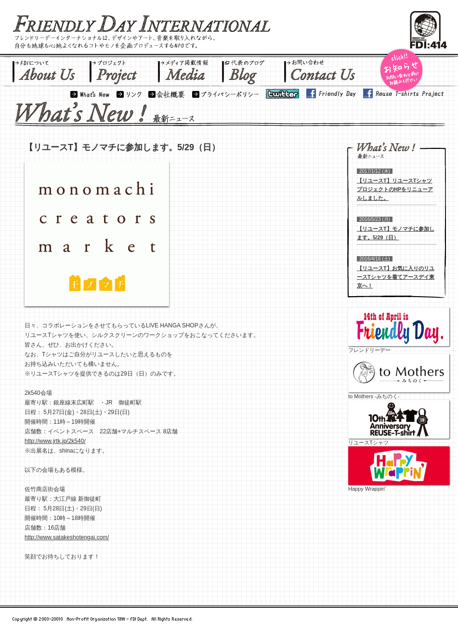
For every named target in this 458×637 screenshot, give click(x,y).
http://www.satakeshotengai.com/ (67, 537)
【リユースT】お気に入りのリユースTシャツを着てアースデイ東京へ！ (395, 276)
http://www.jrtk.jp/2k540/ (55, 441)
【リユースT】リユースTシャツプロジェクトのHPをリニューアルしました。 (395, 189)
